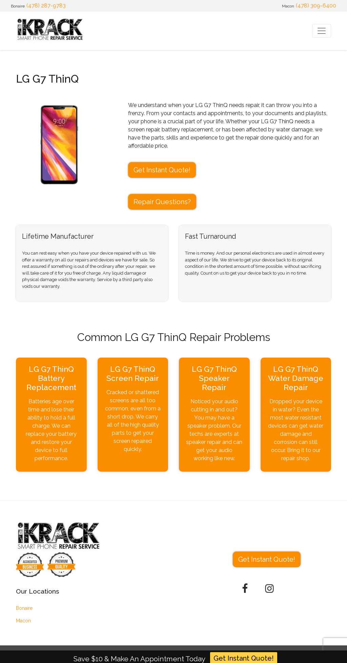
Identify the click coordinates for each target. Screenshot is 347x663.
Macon (23, 620)
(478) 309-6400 (316, 5)
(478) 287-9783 (46, 5)
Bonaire (24, 608)
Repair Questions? (162, 202)
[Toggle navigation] (321, 31)
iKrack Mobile (47, 654)
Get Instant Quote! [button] (162, 170)
